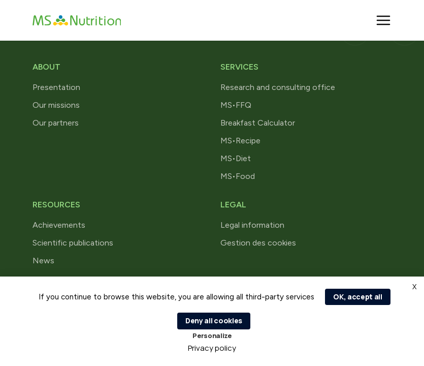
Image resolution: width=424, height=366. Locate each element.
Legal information (252, 225)
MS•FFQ (235, 105)
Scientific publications (72, 243)
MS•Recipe (240, 140)
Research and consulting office (277, 87)
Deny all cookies (213, 320)
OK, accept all (357, 296)
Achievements (58, 225)
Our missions (56, 105)
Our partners (55, 123)
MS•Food (237, 176)
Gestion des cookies (258, 243)
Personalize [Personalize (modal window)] (211, 335)
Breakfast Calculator (257, 123)
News (43, 260)
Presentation (56, 87)
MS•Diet (235, 158)
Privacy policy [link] (212, 348)
